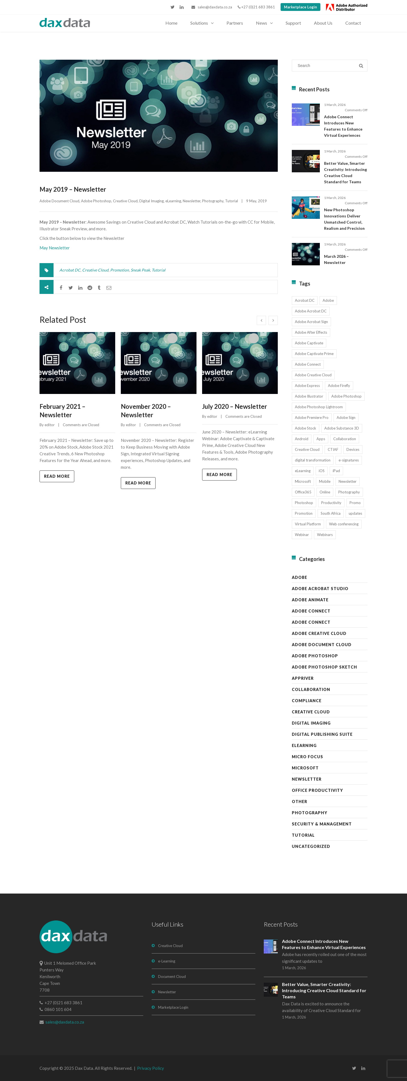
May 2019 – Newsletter (73, 189)
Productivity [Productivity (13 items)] (331, 502)
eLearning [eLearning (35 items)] (303, 470)
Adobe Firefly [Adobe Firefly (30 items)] (339, 385)
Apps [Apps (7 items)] (320, 439)
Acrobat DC (69, 270)
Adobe (299, 577)
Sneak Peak (140, 270)
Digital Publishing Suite (322, 734)
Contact (353, 22)
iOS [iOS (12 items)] (322, 470)
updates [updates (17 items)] (355, 513)
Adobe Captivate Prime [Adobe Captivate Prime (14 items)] (314, 353)
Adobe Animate (310, 599)
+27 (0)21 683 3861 (256, 7)
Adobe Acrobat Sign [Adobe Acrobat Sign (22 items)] (311, 321)
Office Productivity (317, 790)
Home (171, 22)
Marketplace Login (300, 7)
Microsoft (305, 767)
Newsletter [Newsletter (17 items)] (348, 481)
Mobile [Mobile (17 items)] (324, 481)
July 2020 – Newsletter (234, 406)
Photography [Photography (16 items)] (349, 492)
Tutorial (231, 201)
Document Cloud (172, 976)
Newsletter (191, 201)
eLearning (173, 201)
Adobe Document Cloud (59, 201)
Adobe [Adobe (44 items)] (328, 300)
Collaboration (311, 689)
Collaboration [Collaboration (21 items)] (344, 439)
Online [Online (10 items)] (325, 492)
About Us (323, 22)
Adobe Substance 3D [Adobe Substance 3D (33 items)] (341, 428)
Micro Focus (307, 756)
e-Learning (166, 961)
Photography (212, 201)
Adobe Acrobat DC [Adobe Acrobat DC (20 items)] (311, 311)
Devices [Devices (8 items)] (352, 449)
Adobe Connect (311, 611)
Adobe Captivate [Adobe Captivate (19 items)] (309, 343)
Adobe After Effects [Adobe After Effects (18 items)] (311, 332)
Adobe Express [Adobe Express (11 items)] (307, 385)
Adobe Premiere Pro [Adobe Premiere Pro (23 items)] (312, 417)
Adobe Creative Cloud (319, 633)
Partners (234, 22)
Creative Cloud (125, 201)
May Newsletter (55, 247)
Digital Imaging (151, 201)
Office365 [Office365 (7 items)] (303, 492)
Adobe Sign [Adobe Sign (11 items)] (346, 417)
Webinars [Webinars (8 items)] (325, 534)
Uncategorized (311, 846)
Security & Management (322, 824)
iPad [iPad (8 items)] (336, 470)
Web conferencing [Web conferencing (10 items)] (344, 524)
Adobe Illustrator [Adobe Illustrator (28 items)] (309, 396)
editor (50, 425)
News (261, 22)
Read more (57, 476)
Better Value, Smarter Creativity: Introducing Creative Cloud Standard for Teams (324, 990)
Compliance (307, 700)
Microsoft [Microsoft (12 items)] (303, 481)
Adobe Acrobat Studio (320, 588)
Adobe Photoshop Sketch (324, 667)
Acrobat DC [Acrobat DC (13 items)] (304, 300)
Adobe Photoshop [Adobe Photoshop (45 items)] (346, 396)
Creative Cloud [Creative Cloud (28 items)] (307, 449)
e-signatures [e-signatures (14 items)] (349, 460)
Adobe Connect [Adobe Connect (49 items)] (308, 364)
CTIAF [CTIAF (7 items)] (333, 449)
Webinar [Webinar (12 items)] (302, 534)
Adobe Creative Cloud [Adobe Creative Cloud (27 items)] (313, 375)
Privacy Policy (150, 1068)
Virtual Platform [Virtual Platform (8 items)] (308, 524)
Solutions (199, 22)
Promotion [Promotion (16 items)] (304, 513)
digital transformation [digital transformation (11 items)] (312, 460)
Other (299, 801)
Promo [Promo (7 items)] (355, 502)
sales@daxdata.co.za (211, 7)
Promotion (119, 270)
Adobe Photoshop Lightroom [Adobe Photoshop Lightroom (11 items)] (319, 407)
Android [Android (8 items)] (301, 439)
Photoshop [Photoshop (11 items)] (304, 502)
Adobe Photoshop (96, 201)
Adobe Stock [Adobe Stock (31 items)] (305, 428)
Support (293, 22)
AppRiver (303, 678)
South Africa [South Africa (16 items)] (331, 513)
